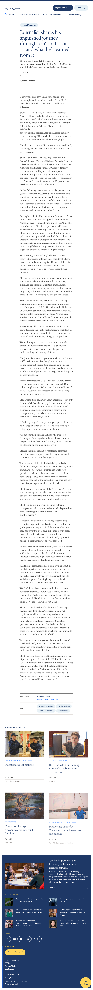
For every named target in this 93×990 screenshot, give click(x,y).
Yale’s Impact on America (30, 14)
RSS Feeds (9, 963)
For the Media (10, 966)
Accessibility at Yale (12, 974)
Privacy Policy (9, 978)
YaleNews (12, 9)
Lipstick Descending (73, 14)
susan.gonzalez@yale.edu (47, 703)
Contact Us (9, 969)
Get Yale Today (15, 952)
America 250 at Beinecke (52, 14)
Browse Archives (12, 960)
